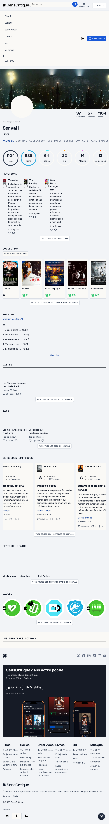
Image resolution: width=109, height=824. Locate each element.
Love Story (25, 757)
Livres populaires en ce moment (62, 769)
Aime (94, 140)
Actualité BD (79, 762)
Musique (96, 745)
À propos (7, 791)
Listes (69, 140)
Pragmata (42, 765)
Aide (60, 791)
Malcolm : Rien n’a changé (27, 763)
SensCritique (8, 122)
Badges (104, 140)
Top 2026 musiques (95, 752)
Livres (59, 745)
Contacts (82, 140)
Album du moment (95, 767)
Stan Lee (25, 576)
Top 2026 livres (63, 750)
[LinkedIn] (99, 656)
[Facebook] (83, 656)
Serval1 (17, 122)
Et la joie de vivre (61, 756)
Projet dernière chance (10, 756)
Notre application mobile (26, 791)
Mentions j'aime (14, 545)
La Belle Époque (52, 289)
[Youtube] (104, 656)
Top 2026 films (10, 750)
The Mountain (97, 757)
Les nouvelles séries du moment (27, 772)
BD (4, 325)
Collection (37, 140)
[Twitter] (78, 656)
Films (6, 745)
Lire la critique (44, 510)
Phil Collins (44, 576)
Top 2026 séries (25, 752)
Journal (21, 140)
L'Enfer (25, 289)
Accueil (8, 140)
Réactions (10, 173)
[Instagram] (89, 656)
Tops (6, 411)
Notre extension (48, 791)
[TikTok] (94, 656)
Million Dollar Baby (77, 289)
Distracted (95, 761)
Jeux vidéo (46, 745)
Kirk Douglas (9, 576)
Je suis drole (61, 761)
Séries (24, 745)
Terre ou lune (80, 754)
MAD (75, 758)
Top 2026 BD (79, 750)
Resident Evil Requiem (44, 759)
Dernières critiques (18, 457)
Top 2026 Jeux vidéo (45, 752)
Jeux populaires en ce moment (45, 772)
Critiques (54, 140)
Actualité (7, 769)
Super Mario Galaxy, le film (10, 763)
